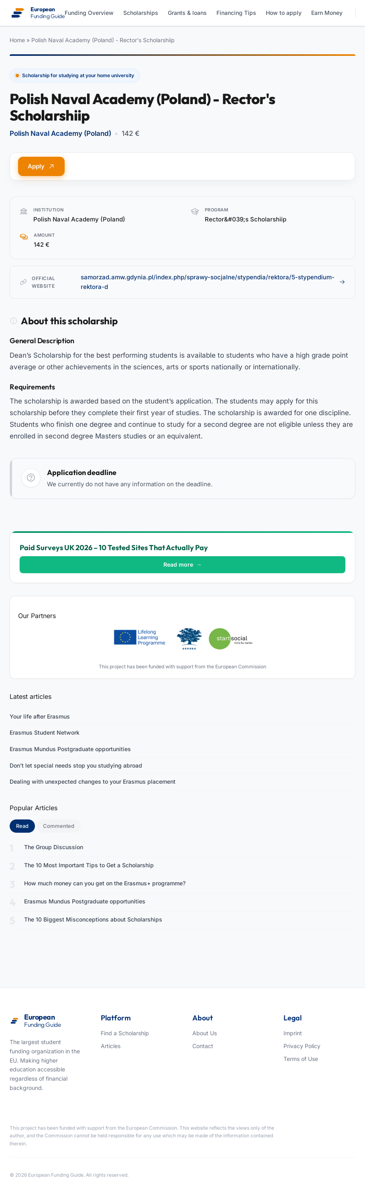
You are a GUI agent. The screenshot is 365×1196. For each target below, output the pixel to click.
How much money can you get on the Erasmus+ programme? (105, 883)
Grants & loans (187, 12)
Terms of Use (300, 1058)
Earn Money (327, 12)
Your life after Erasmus (40, 716)
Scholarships (140, 12)
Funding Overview (89, 12)
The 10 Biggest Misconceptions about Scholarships (93, 919)
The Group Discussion (53, 847)
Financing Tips (236, 12)
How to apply (284, 12)
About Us (204, 1033)
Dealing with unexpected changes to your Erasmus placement (92, 781)
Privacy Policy (301, 1045)
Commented (58, 826)
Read (25, 825)
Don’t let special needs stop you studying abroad (76, 765)
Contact (202, 1045)
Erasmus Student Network (45, 732)
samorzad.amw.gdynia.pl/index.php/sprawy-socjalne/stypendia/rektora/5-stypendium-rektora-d (213, 282)
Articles (110, 1045)
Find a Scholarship (125, 1033)
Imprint (292, 1033)
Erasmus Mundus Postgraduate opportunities (70, 748)
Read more (182, 564)
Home (17, 40)
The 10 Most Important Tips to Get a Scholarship (89, 865)
